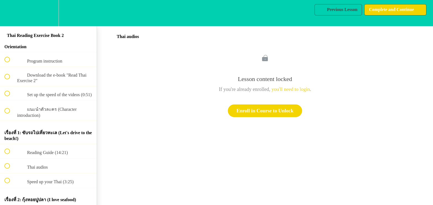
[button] (10, 13)
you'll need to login (290, 89)
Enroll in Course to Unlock (265, 111)
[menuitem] (48, 13)
